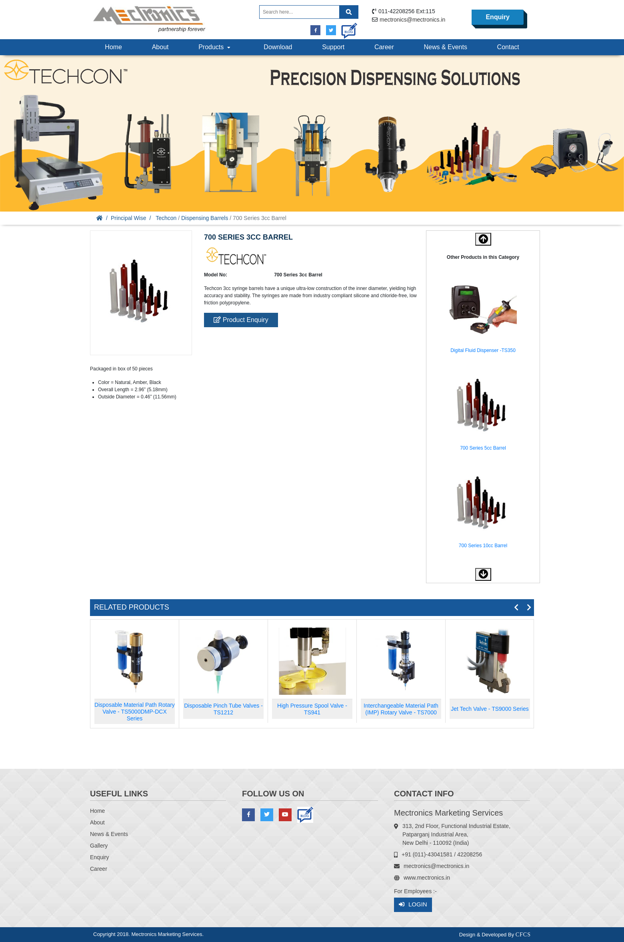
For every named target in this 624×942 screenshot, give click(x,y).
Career (384, 47)
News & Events (445, 47)
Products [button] (215, 47)
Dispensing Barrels (204, 218)
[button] (483, 574)
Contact (508, 47)
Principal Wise (128, 218)
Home (113, 47)
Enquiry (498, 17)
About (160, 47)
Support (333, 47)
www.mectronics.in (427, 877)
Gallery (99, 845)
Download (278, 47)
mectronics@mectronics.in (412, 19)
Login (413, 904)
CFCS (523, 935)
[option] (483, 316)
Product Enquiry (241, 319)
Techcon (166, 218)
